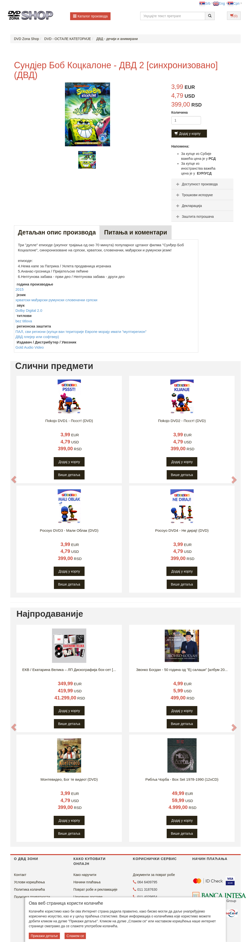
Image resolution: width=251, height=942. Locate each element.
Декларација (188, 206)
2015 (19, 289)
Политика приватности (32, 897)
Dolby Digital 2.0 (28, 310)
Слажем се (75, 936)
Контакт (20, 875)
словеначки (75, 300)
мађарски (40, 300)
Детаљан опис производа (57, 232)
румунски (57, 300)
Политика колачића (29, 889)
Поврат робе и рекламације (96, 889)
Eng (219, 3)
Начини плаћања (87, 882)
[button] (13, 479)
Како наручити (85, 875)
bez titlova (23, 321)
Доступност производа (196, 184)
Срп (233, 3)
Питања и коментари (135, 232)
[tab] (202, 183)
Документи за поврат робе (154, 875)
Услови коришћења (29, 882)
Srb (205, 3)
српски (91, 300)
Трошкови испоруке (194, 195)
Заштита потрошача (194, 216)
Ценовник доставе (88, 897)
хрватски (23, 300)
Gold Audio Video (29, 347)
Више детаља (69, 475)
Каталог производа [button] (90, 16)
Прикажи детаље (44, 936)
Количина (179, 112)
